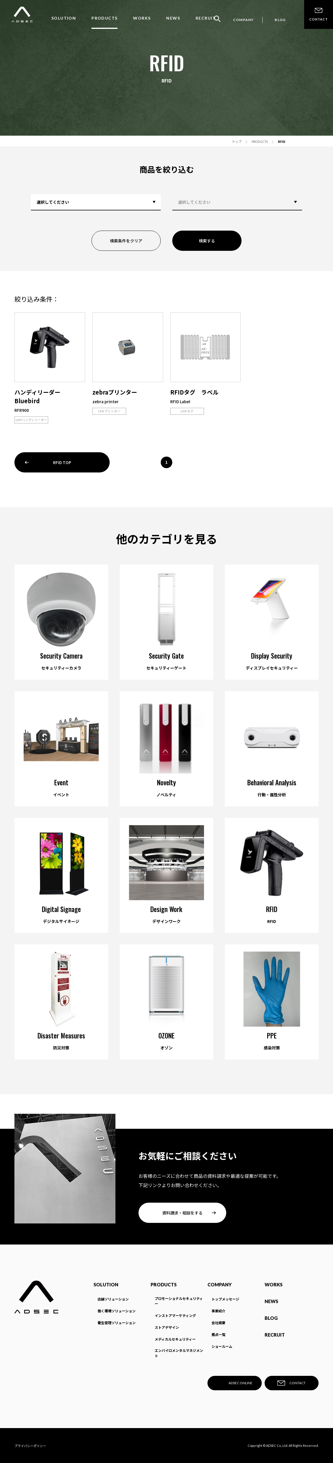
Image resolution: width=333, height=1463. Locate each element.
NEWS (173, 18)
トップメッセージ (225, 1298)
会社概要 (218, 1322)
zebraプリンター (114, 392)
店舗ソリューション (113, 1298)
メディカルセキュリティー (175, 1339)
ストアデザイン (167, 1327)
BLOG (280, 20)
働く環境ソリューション (117, 1310)
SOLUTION (63, 18)
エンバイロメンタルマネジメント (179, 1353)
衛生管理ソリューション (117, 1322)
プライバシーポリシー (30, 1445)
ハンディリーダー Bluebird (40, 396)
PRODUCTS (104, 18)
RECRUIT (206, 18)
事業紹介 (218, 1310)
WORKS (142, 18)
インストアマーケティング (175, 1315)
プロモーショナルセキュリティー (179, 1301)
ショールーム (222, 1346)
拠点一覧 (218, 1334)
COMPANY (243, 20)
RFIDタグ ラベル (194, 392)
